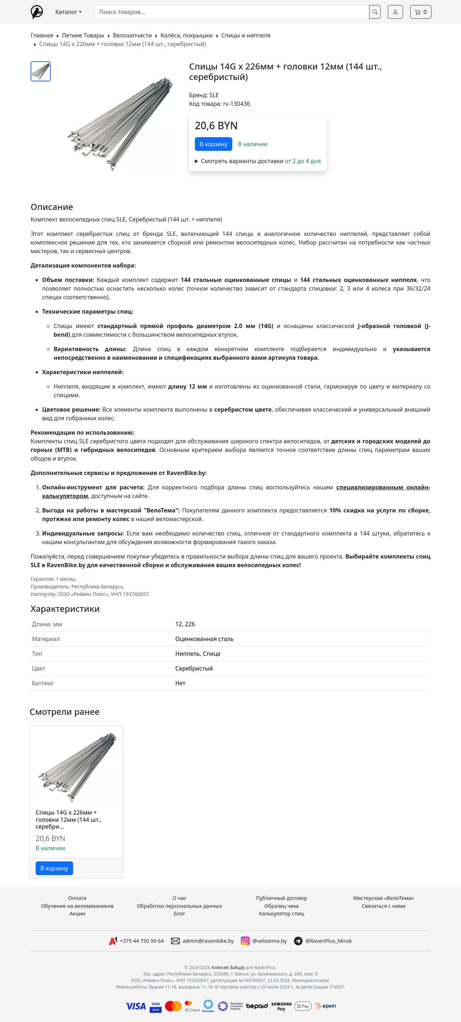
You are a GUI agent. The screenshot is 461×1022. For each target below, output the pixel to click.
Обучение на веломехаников (77, 905)
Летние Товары (83, 35)
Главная (42, 35)
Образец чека (281, 905)
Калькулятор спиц (281, 913)
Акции (77, 913)
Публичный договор (281, 898)
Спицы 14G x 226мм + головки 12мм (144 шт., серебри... (69, 819)
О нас (180, 898)
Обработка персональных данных (179, 905)
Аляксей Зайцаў (228, 967)
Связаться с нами (384, 905)
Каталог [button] (66, 12)
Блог (179, 913)
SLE (214, 95)
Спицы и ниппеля (246, 35)
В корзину (214, 144)
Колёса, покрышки (187, 35)
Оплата (77, 898)
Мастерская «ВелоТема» (383, 898)
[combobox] (232, 12)
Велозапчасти (132, 35)
